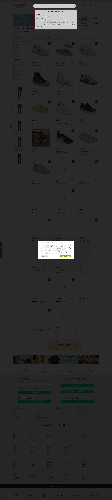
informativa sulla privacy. (61, 253)
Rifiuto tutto (44, 256)
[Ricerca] (73, 6)
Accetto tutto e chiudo (65, 256)
